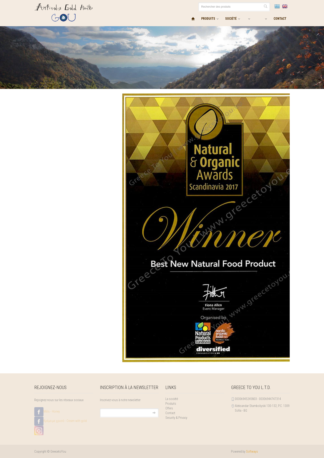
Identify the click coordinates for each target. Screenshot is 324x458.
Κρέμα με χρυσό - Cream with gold (60, 421)
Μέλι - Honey (47, 411)
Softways (252, 451)
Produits (170, 403)
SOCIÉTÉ (231, 18)
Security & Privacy (176, 417)
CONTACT (280, 18)
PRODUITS (208, 18)
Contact (170, 413)
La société (171, 399)
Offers (169, 408)
